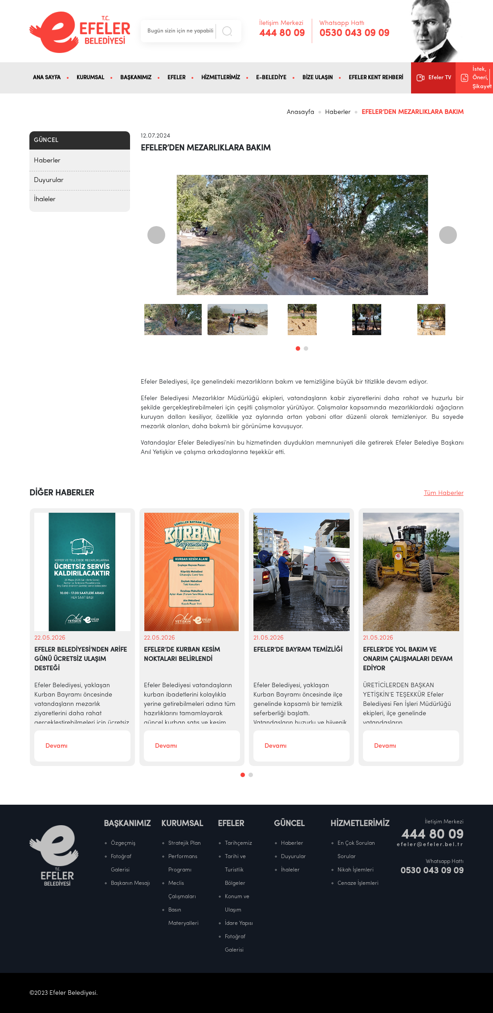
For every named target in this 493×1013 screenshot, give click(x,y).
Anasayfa (300, 112)
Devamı (56, 746)
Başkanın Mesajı (130, 883)
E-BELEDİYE (271, 78)
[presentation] (156, 235)
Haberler (337, 112)
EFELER (176, 78)
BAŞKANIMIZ (135, 78)
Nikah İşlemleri (356, 870)
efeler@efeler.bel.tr (430, 844)
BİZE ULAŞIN (317, 78)
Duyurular (49, 180)
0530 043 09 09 (354, 33)
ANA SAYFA (47, 78)
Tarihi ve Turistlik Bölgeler (235, 870)
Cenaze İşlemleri (358, 883)
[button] (298, 348)
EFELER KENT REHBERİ (376, 78)
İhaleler (45, 199)
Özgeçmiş (123, 843)
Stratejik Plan (184, 843)
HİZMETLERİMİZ (220, 78)
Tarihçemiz (238, 843)
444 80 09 (282, 33)
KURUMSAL (90, 78)
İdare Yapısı (239, 923)
